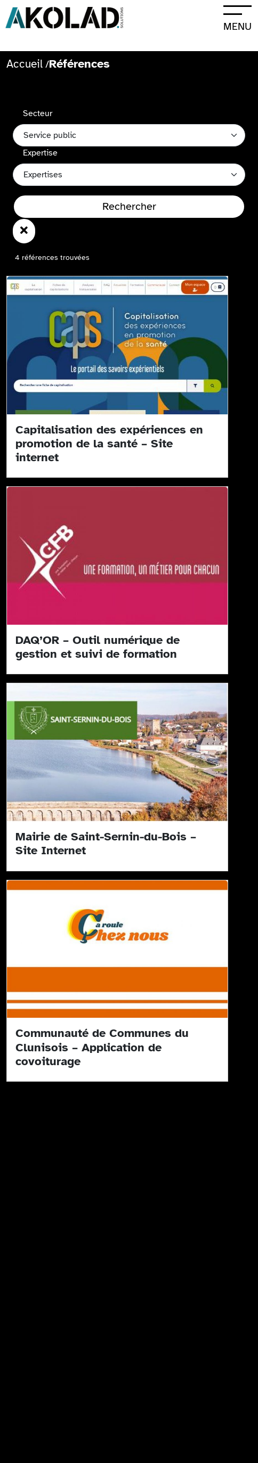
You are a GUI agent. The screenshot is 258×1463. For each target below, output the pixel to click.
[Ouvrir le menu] (237, 17)
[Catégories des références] (129, 175)
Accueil (24, 64)
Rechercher (129, 206)
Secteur (37, 113)
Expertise (40, 153)
